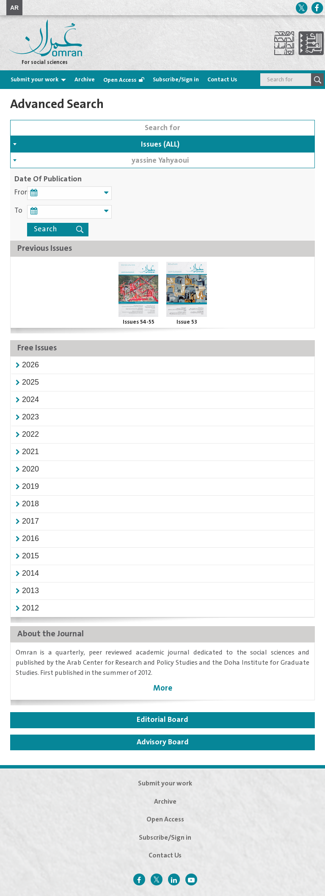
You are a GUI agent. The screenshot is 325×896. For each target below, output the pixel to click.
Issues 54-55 (138, 322)
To (18, 210)
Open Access (119, 80)
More (162, 688)
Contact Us (222, 79)
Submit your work (34, 79)
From (20, 192)
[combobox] (162, 144)
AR (14, 7)
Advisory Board (163, 742)
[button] (30, 365)
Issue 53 (186, 322)
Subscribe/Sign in (176, 79)
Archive (84, 79)
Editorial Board (162, 719)
